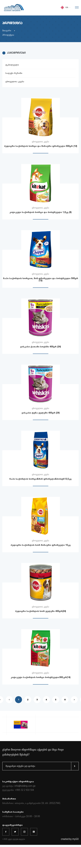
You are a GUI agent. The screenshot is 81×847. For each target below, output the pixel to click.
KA (66, 7)
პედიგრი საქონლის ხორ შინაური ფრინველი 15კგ (41, 545)
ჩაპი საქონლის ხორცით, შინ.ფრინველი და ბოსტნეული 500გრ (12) (40, 279)
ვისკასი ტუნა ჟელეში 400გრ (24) (41, 412)
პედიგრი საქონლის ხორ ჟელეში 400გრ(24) (40, 611)
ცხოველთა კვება (14, 82)
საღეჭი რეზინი (13, 73)
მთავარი (6, 31)
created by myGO (70, 839)
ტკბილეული (12, 65)
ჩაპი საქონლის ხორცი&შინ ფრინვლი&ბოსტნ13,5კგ (40, 478)
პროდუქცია (8, 35)
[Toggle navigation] (76, 8)
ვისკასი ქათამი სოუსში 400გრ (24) (40, 346)
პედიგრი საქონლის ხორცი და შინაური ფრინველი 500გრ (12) (40, 146)
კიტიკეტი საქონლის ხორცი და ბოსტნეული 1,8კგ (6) (40, 212)
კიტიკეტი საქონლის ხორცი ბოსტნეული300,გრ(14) (40, 677)
